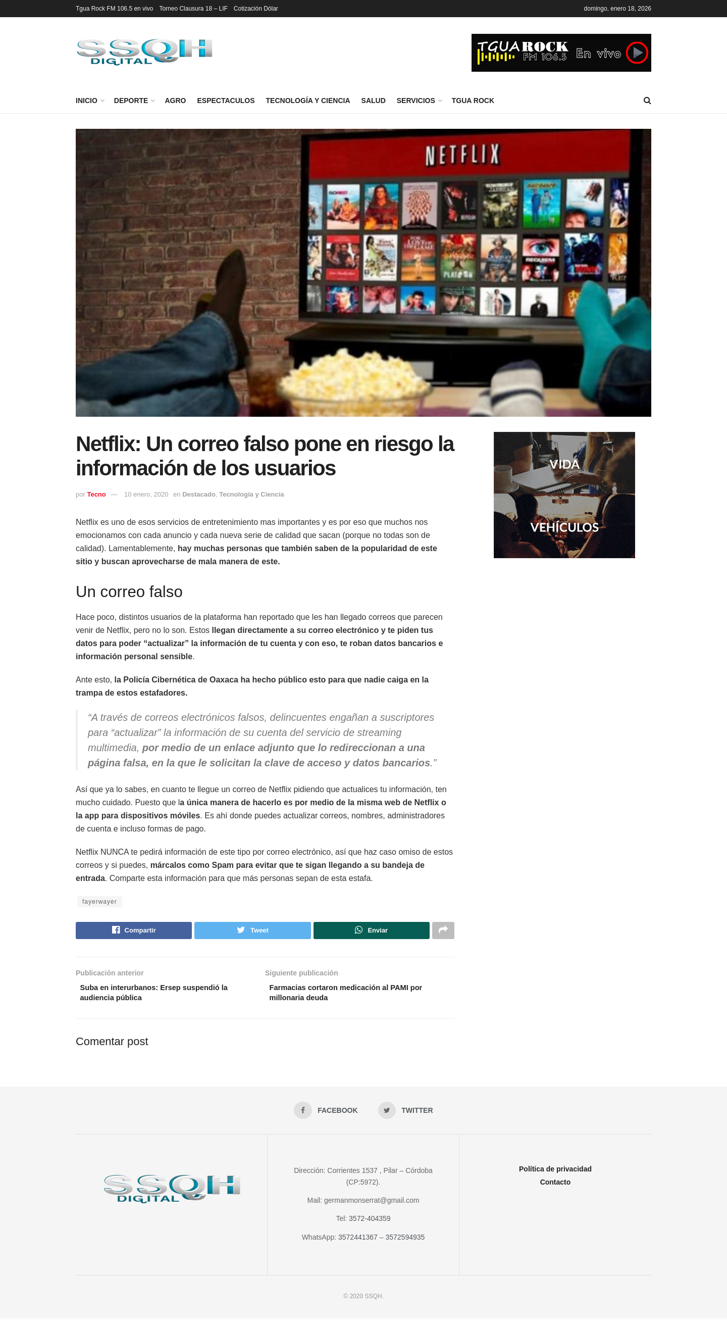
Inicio (86, 100)
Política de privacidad (555, 1175)
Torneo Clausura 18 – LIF (193, 8)
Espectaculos (225, 100)
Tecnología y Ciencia (308, 100)
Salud (373, 100)
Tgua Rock (473, 100)
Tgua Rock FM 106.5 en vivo (114, 8)
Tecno (96, 494)
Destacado (199, 494)
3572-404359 (370, 1224)
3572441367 (358, 1243)
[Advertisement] (564, 649)
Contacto (555, 1188)
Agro (175, 100)
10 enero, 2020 (146, 494)
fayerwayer (99, 901)
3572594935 (405, 1243)
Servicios (416, 100)
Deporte (131, 100)
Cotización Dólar (256, 8)
